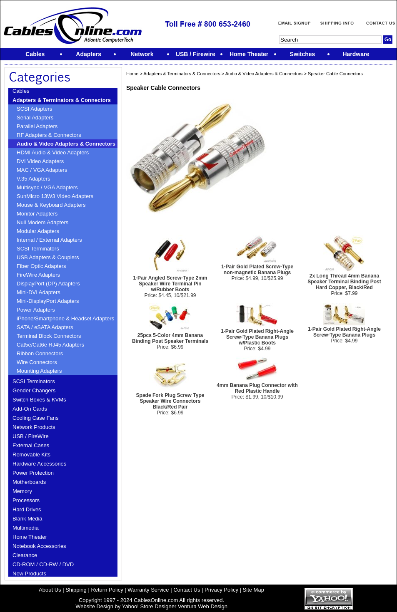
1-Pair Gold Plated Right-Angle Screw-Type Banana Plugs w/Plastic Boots (257, 337)
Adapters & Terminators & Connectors (61, 100)
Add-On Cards (29, 409)
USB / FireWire (30, 436)
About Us (50, 590)
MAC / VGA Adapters (42, 170)
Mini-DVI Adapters (38, 292)
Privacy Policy (221, 590)
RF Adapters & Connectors (49, 135)
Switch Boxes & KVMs (39, 399)
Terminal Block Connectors (49, 336)
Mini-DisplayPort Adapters (48, 301)
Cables (20, 91)
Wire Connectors (37, 362)
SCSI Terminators (38, 248)
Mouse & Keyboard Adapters (51, 205)
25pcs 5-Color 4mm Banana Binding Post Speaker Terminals (170, 338)
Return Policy (107, 590)
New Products (29, 573)
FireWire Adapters (38, 275)
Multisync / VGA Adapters (47, 187)
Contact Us (186, 590)
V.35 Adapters (33, 179)
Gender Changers (33, 390)
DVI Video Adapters (40, 161)
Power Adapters (36, 310)
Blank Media (27, 518)
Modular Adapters (38, 231)
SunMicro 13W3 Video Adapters (55, 196)
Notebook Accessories (39, 546)
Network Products (33, 427)
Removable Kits (31, 454)
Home (132, 73)
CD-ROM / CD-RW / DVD (43, 564)
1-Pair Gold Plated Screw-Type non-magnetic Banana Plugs (257, 269)
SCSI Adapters (34, 109)
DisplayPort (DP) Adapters (48, 283)
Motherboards (29, 482)
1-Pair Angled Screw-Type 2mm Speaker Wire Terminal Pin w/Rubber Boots (170, 283)
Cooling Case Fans (35, 418)
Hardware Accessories (39, 464)
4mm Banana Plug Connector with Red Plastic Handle (257, 388)
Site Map (253, 590)
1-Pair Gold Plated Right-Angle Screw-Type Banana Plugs (344, 332)
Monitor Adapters (37, 214)
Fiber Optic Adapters (41, 266)
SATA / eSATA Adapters (45, 327)
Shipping (76, 590)
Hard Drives (26, 509)
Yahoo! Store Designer (149, 606)
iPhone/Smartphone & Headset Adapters (65, 318)
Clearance (24, 555)
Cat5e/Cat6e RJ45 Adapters (50, 345)
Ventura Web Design (202, 606)
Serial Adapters (35, 117)
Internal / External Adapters (49, 240)
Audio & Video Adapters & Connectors (66, 144)
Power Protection (33, 473)
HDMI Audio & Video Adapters (53, 152)
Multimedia (25, 528)
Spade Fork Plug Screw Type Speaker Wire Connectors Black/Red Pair (170, 401)
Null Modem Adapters (42, 222)
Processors (26, 500)
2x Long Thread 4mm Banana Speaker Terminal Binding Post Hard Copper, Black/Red (344, 281)
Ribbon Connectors (40, 353)
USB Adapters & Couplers (48, 257)
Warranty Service (148, 590)
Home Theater (29, 537)
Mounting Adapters (39, 371)
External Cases (30, 445)
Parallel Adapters (37, 126)
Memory (22, 491)
